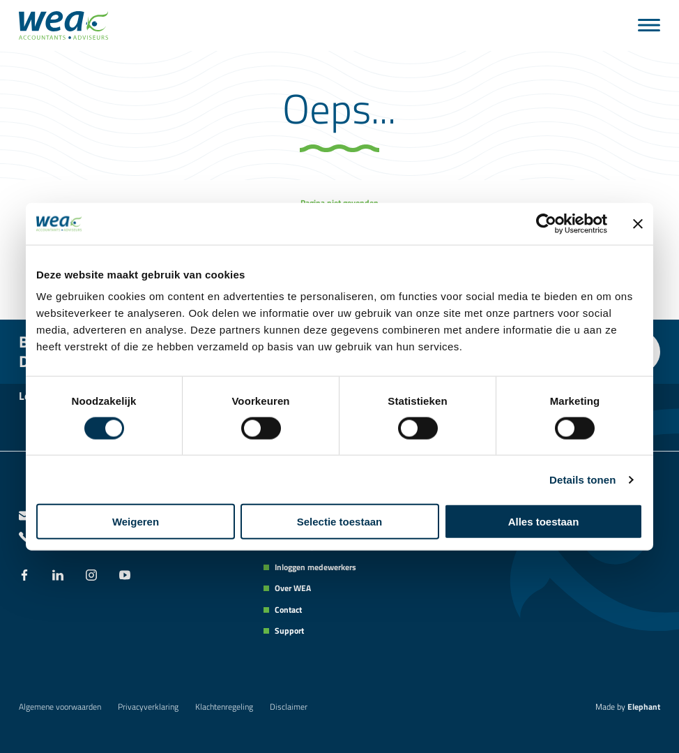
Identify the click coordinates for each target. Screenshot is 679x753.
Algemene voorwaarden (60, 706)
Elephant (643, 706)
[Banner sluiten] (638, 223)
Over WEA (293, 588)
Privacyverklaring (148, 706)
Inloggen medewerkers (315, 567)
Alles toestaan (543, 522)
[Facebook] (24, 576)
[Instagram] (91, 576)
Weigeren (135, 522)
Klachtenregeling (224, 706)
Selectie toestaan (340, 522)
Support (289, 631)
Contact (288, 610)
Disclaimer (288, 706)
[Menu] (649, 25)
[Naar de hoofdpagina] (63, 25)
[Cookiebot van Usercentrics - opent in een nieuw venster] (546, 223)
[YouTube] (124, 576)
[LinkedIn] (57, 576)
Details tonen (582, 479)
